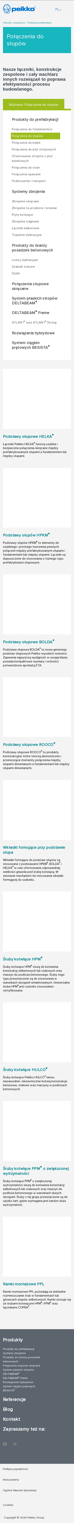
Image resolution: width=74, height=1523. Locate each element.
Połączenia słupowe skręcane (30, 286)
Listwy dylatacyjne (25, 260)
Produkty (13, 1340)
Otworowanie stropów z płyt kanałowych (32, 158)
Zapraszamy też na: (24, 1429)
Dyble (16, 273)
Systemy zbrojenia (28, 191)
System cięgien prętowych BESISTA (31, 345)
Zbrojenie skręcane (25, 201)
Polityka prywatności (15, 1469)
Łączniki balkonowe (25, 228)
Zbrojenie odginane (25, 221)
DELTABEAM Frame (30, 312)
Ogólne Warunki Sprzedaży (20, 1490)
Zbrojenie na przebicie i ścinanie (34, 208)
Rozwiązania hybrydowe (33, 333)
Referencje (14, 1399)
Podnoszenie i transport (29, 181)
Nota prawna (11, 1479)
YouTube (5, 1442)
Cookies (8, 1505)
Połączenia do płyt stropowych (34, 149)
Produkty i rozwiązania (14, 23)
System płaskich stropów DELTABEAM (34, 301)
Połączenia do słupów (27, 136)
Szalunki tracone (23, 267)
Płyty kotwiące (22, 215)
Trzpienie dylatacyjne (27, 235)
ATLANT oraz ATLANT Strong (34, 322)
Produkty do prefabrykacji (39, 23)
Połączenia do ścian (26, 168)
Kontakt (11, 1419)
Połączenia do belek (26, 143)
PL (58, 9)
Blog (8, 1409)
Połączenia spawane (26, 174)
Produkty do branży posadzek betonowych (32, 248)
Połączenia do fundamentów (32, 129)
